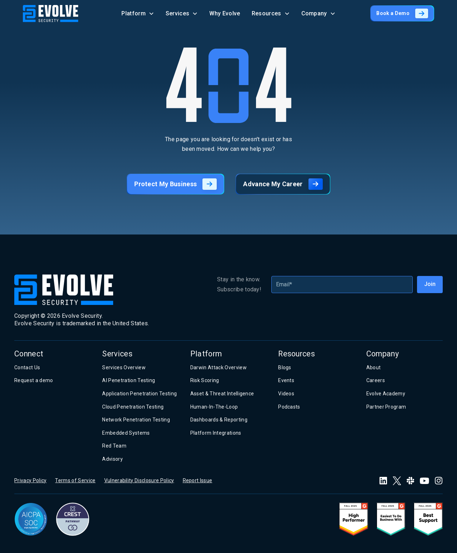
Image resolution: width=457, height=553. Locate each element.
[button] (138, 13)
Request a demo (33, 380)
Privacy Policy (30, 480)
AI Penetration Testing (128, 380)
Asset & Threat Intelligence (222, 393)
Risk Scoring (204, 380)
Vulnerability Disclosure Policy (139, 480)
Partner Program (386, 407)
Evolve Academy (385, 393)
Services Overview (123, 367)
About (373, 367)
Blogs (284, 367)
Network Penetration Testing (136, 420)
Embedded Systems (126, 433)
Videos (286, 393)
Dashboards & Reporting (218, 420)
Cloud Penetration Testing (133, 407)
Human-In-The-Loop (214, 407)
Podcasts (289, 407)
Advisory (112, 459)
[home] (50, 13)
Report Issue (197, 480)
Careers (375, 380)
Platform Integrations (215, 433)
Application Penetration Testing (139, 393)
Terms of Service (75, 480)
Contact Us (27, 367)
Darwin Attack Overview (218, 367)
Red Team (114, 446)
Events (286, 380)
